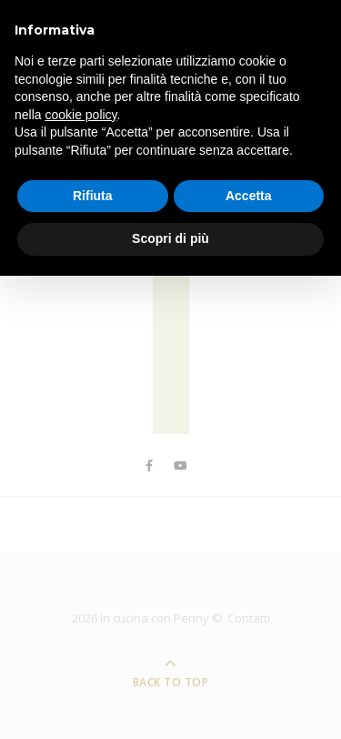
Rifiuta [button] (93, 195)
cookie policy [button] (80, 114)
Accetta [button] (249, 195)
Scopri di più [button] (170, 238)
